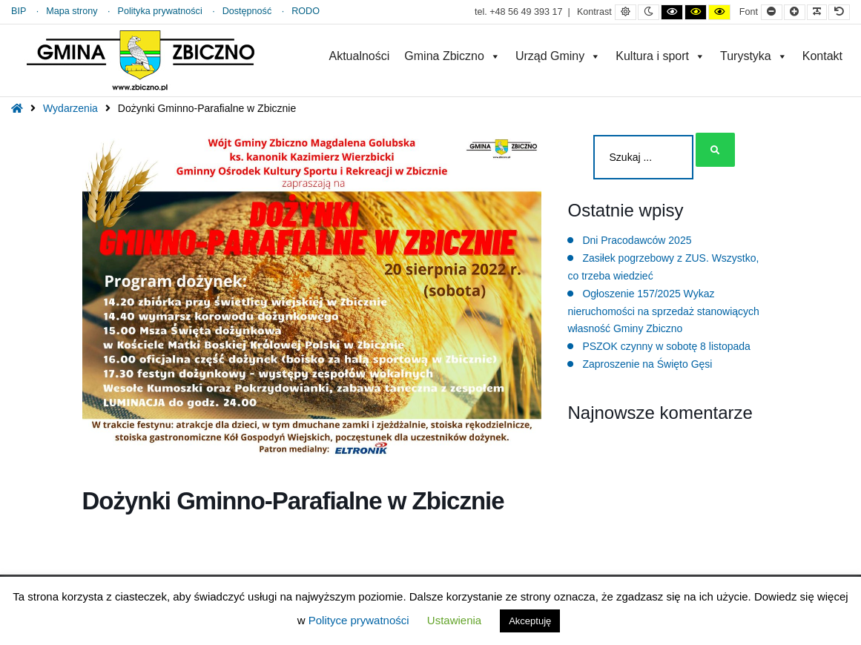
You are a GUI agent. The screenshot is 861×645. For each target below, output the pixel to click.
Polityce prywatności (359, 620)
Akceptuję (530, 620)
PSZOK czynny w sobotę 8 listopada (666, 346)
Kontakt (822, 56)
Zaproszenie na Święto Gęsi (647, 364)
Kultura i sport (660, 56)
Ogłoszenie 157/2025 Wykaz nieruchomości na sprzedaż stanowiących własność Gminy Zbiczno (663, 311)
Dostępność (247, 11)
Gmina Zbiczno (452, 56)
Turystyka (754, 56)
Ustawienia (454, 620)
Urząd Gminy (558, 56)
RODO (305, 11)
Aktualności (359, 56)
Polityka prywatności (160, 11)
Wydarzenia (70, 108)
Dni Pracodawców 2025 (636, 240)
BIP (18, 11)
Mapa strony (71, 11)
